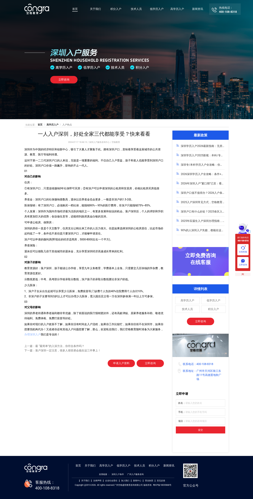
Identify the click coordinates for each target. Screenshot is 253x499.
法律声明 (97, 481)
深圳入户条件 (118, 474)
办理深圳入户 (32, 334)
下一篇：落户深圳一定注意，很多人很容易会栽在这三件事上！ (62, 350)
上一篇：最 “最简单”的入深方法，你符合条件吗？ (54, 346)
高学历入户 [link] (52, 124)
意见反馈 (161, 481)
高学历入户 (177, 8)
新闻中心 (137, 481)
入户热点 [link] (67, 124)
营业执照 (149, 481)
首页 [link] (40, 124)
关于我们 (95, 8)
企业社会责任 (111, 481)
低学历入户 (157, 8)
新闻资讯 (197, 8)
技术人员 (136, 8)
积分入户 (115, 8)
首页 (75, 8)
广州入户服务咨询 (135, 474)
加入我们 (125, 481)
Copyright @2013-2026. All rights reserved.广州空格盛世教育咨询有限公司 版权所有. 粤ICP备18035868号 (123, 485)
